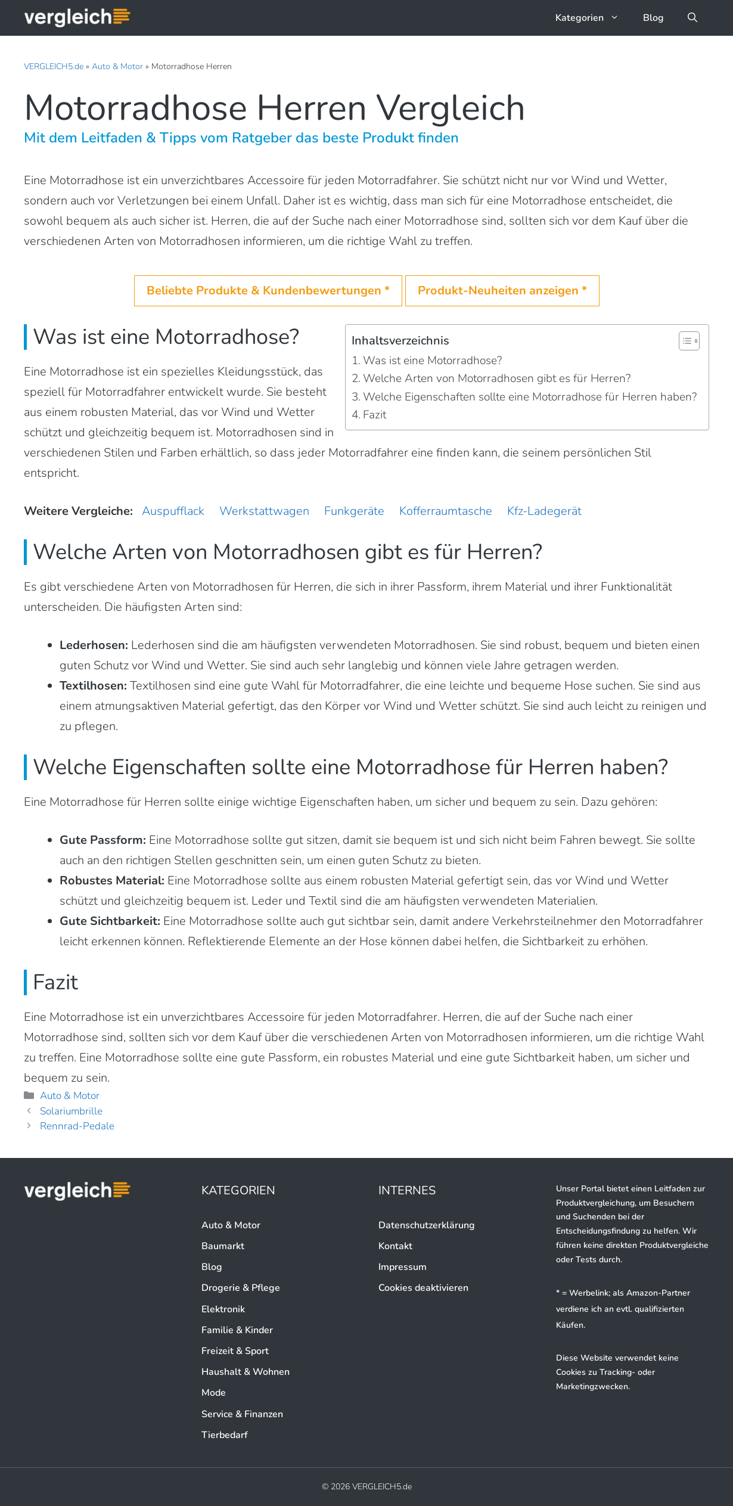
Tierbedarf (224, 1435)
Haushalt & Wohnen (245, 1371)
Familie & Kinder (237, 1330)
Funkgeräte (354, 511)
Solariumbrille (71, 1111)
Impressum (402, 1267)
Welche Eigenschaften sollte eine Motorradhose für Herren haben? (530, 397)
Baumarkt (222, 1246)
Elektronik (223, 1309)
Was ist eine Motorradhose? (432, 360)
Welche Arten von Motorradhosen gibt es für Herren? (496, 378)
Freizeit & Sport (235, 1351)
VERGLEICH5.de (53, 66)
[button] (692, 18)
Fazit (374, 415)
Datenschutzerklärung (426, 1225)
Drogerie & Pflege (240, 1287)
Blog (653, 17)
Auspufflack (173, 511)
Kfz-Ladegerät (544, 511)
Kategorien (593, 18)
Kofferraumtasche (445, 511)
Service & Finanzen (242, 1414)
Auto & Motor (117, 66)
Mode (213, 1392)
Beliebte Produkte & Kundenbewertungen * (268, 290)
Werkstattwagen (264, 511)
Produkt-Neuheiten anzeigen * (502, 290)
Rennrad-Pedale (77, 1126)
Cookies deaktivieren (423, 1287)
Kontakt (395, 1246)
